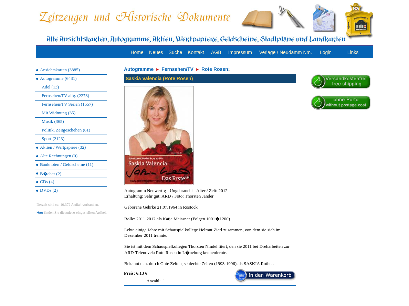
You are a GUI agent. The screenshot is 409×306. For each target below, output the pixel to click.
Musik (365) (53, 121)
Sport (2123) (53, 138)
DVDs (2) (49, 190)
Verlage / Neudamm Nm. (285, 52)
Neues (156, 52)
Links (353, 52)
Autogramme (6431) (58, 78)
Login (326, 52)
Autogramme (139, 69)
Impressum (240, 52)
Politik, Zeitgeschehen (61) (66, 130)
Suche (175, 52)
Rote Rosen (214, 69)
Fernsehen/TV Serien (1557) (67, 104)
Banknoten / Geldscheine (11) (66, 164)
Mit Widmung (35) (58, 112)
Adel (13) (50, 86)
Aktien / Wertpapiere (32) (63, 147)
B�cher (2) (50, 173)
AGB (216, 52)
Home (136, 52)
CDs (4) (47, 181)
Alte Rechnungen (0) (58, 155)
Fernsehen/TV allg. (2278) (65, 95)
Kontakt (196, 52)
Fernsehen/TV (177, 69)
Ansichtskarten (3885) (60, 69)
